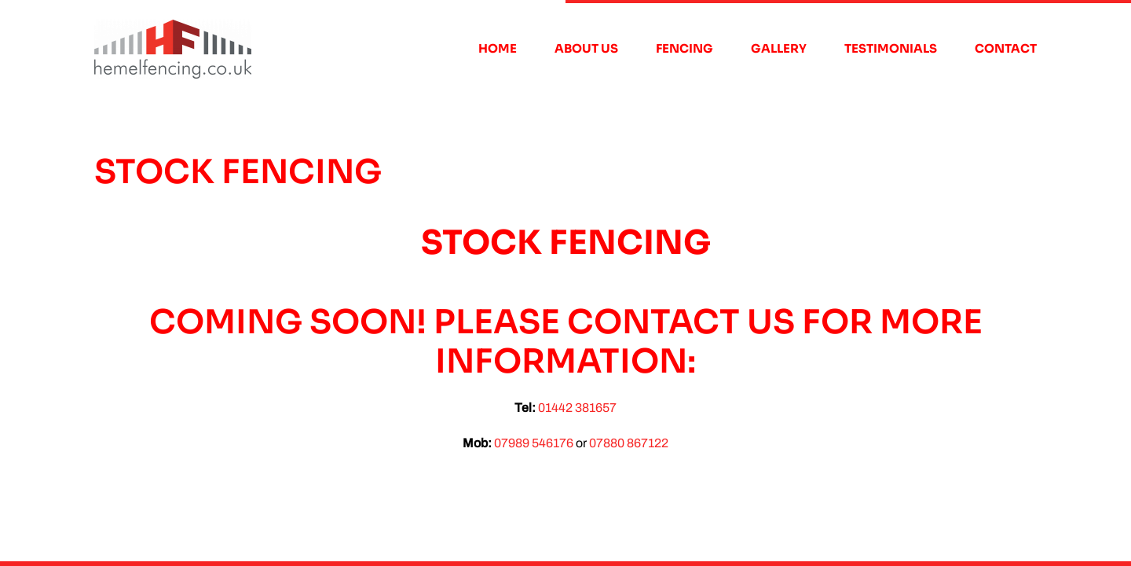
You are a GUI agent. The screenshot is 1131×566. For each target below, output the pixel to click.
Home (497, 48)
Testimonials (890, 48)
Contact (1006, 48)
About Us (586, 48)
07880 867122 (628, 443)
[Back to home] (172, 48)
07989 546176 (533, 443)
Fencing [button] (684, 48)
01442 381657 (577, 407)
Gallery (779, 48)
